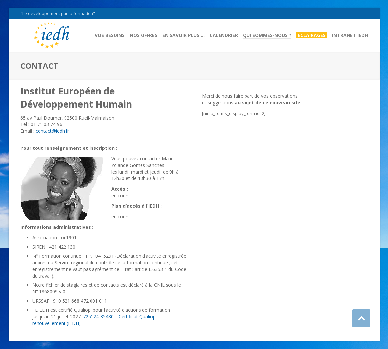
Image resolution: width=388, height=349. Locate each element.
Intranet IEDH (350, 35)
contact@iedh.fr (52, 131)
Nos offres (143, 35)
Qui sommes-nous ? (267, 35)
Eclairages (311, 35)
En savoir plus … (183, 35)
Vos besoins (110, 35)
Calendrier (224, 35)
